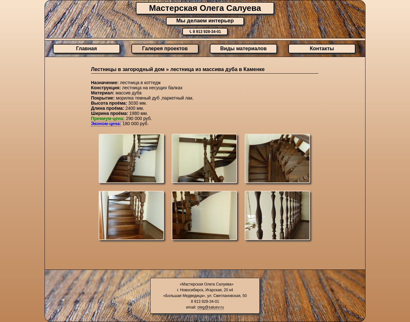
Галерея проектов (165, 48)
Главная (86, 48)
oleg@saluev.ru (210, 307)
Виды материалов (243, 48)
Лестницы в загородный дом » (130, 69)
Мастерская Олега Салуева (205, 8)
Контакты (322, 48)
